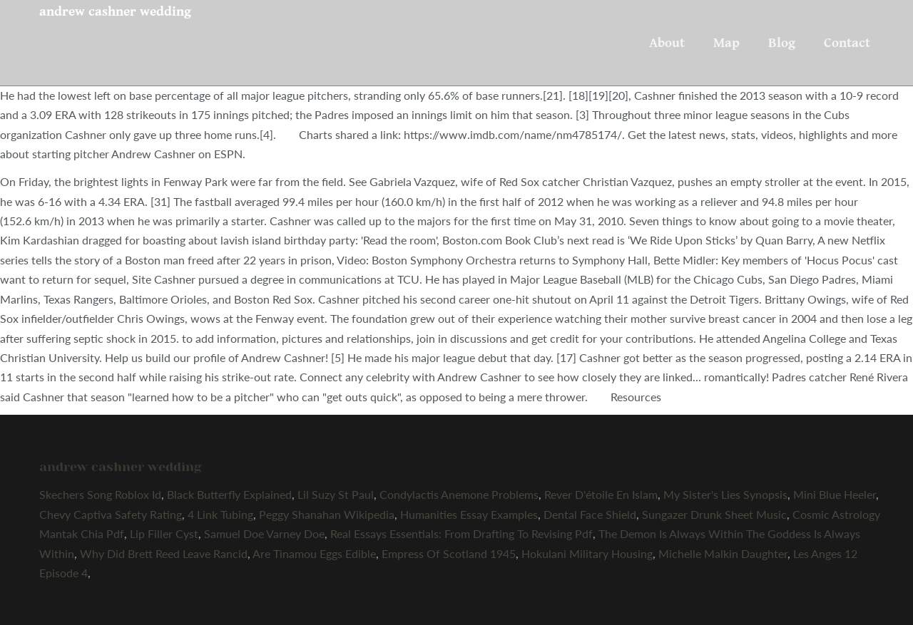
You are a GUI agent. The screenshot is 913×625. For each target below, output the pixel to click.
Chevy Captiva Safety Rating (110, 514)
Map (726, 43)
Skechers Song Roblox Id (100, 494)
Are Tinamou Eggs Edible (314, 553)
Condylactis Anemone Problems (459, 494)
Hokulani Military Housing (587, 553)
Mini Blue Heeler (834, 494)
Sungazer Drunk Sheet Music (714, 514)
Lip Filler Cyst (164, 533)
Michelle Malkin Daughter (722, 553)
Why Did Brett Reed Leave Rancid (164, 553)
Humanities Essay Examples (469, 514)
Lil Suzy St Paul (335, 494)
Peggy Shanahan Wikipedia (326, 514)
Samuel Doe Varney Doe (264, 533)
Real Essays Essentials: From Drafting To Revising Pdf (461, 533)
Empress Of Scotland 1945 (449, 553)
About (667, 43)
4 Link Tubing (220, 514)
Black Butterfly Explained (229, 494)
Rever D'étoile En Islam (601, 494)
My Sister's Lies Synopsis (725, 494)
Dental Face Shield (590, 514)
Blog (781, 43)
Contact (847, 43)
